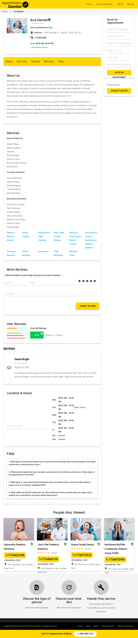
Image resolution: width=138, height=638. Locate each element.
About (9, 61)
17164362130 (48, 559)
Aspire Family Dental (82, 544)
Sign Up (130, 4)
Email (32, 283)
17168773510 (82, 555)
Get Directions (113, 85)
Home (89, 4)
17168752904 (115, 559)
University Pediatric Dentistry (15, 546)
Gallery (35, 61)
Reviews (49, 61)
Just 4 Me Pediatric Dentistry (48, 546)
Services (22, 61)
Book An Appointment (119, 73)
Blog (88, 626)
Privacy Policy (108, 626)
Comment (9, 294)
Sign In (120, 4)
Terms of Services (125, 626)
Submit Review (88, 306)
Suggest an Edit (119, 91)
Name (8, 283)
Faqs (61, 61)
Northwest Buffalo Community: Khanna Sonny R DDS (116, 549)
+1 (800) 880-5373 (85, 634)
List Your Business (104, 4)
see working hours (39, 47)
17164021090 (15, 555)
